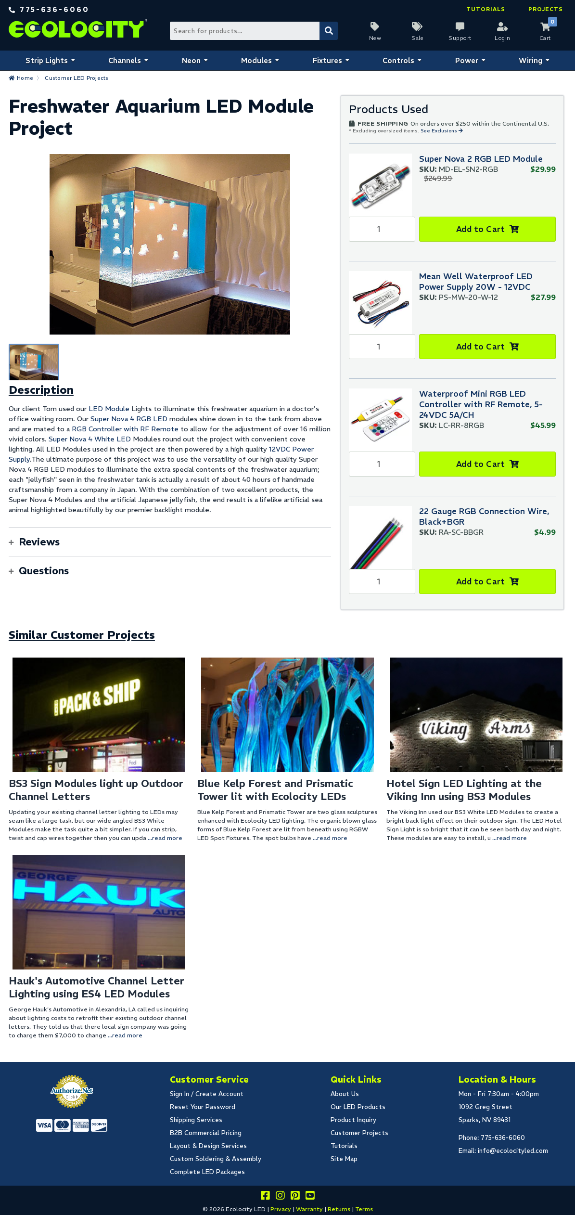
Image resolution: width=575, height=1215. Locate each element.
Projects (545, 9)
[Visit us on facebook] (265, 1197)
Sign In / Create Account (206, 1094)
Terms (364, 1209)
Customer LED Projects (76, 78)
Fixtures (327, 60)
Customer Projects (359, 1133)
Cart (545, 38)
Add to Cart (480, 229)
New (375, 38)
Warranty (309, 1209)
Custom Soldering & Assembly (215, 1159)
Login (503, 38)
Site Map (344, 1159)
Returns (339, 1209)
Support (460, 38)
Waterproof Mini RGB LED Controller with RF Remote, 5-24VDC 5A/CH (481, 404)
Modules (256, 60)
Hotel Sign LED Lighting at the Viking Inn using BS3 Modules (464, 790)
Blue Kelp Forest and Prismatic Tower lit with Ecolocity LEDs (275, 790)
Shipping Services (196, 1120)
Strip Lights (47, 60)
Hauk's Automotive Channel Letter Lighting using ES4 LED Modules (96, 987)
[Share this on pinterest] (295, 1197)
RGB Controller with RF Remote (125, 429)
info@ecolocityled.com (513, 1151)
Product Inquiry (353, 1120)
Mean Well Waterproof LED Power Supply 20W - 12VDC (476, 281)
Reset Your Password (202, 1107)
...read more (165, 837)
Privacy (280, 1209)
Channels (124, 60)
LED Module (109, 408)
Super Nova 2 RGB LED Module (481, 159)
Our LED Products (358, 1107)
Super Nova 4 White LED (90, 439)
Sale (417, 38)
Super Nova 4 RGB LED (128, 418)
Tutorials (485, 9)
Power (466, 60)
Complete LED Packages (207, 1172)
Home (25, 78)
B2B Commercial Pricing (206, 1133)
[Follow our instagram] (280, 1197)
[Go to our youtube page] (310, 1197)
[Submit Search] (328, 31)
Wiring (530, 60)
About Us (345, 1094)
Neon (191, 60)
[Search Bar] (253, 31)
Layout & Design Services (208, 1146)
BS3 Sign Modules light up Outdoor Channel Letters (96, 790)
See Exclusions (440, 131)
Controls (398, 60)
